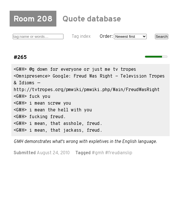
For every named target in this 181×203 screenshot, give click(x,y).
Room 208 (33, 19)
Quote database (91, 19)
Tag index (81, 36)
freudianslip (120, 153)
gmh (99, 153)
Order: (123, 36)
